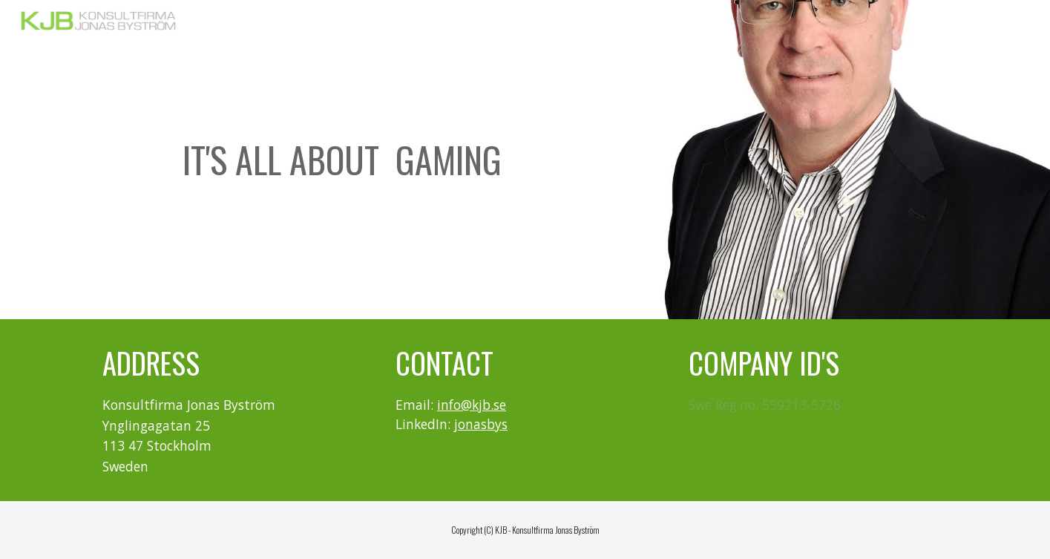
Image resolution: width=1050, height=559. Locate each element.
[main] (342, 160)
